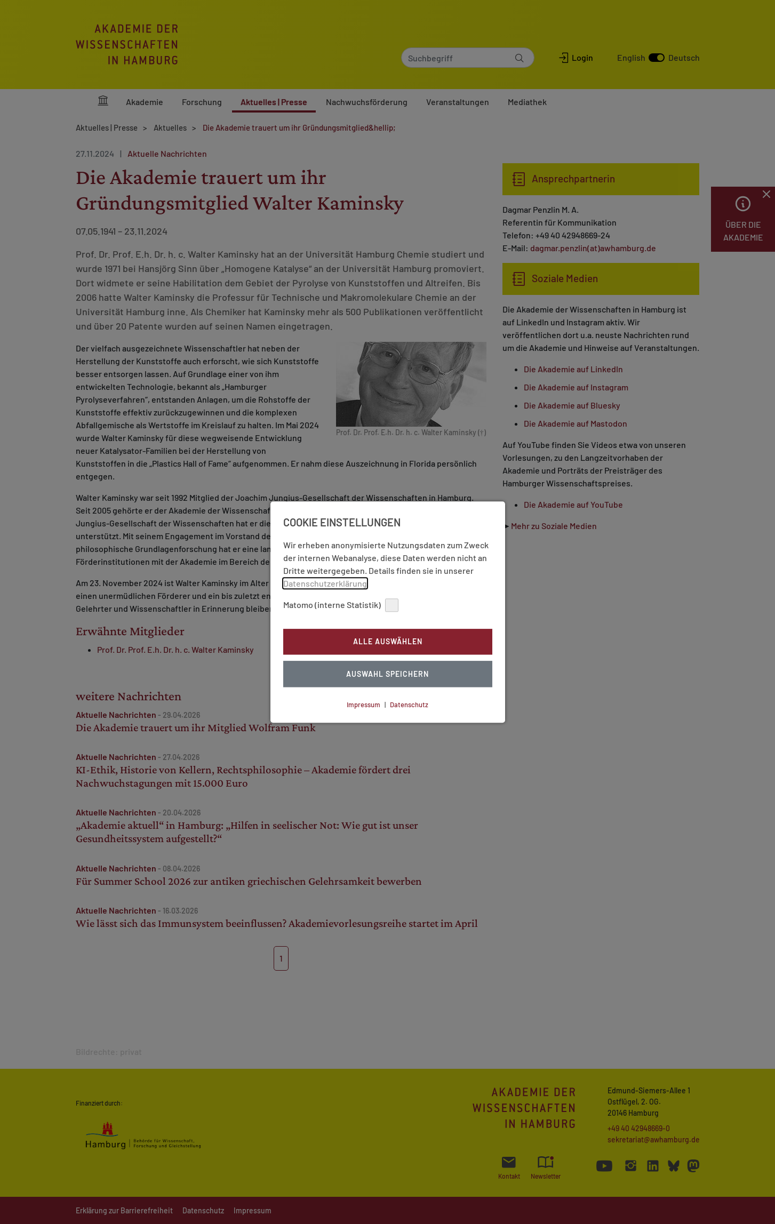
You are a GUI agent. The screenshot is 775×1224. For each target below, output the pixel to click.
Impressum (363, 704)
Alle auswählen (387, 641)
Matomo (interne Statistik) (340, 605)
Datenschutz (409, 704)
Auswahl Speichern (387, 673)
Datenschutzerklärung (325, 583)
